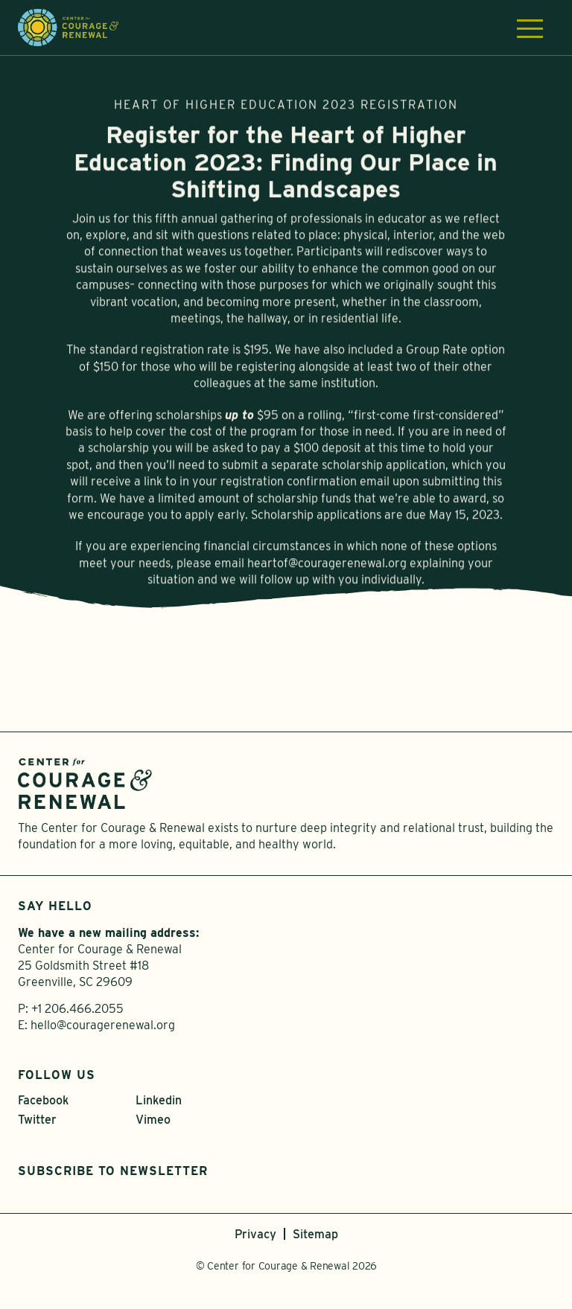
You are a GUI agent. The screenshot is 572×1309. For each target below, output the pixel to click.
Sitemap (315, 1234)
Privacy (255, 1234)
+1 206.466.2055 (77, 1009)
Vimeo (153, 1120)
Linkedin (159, 1100)
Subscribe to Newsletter (113, 1171)
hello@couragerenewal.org (103, 1025)
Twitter (37, 1120)
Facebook (43, 1100)
